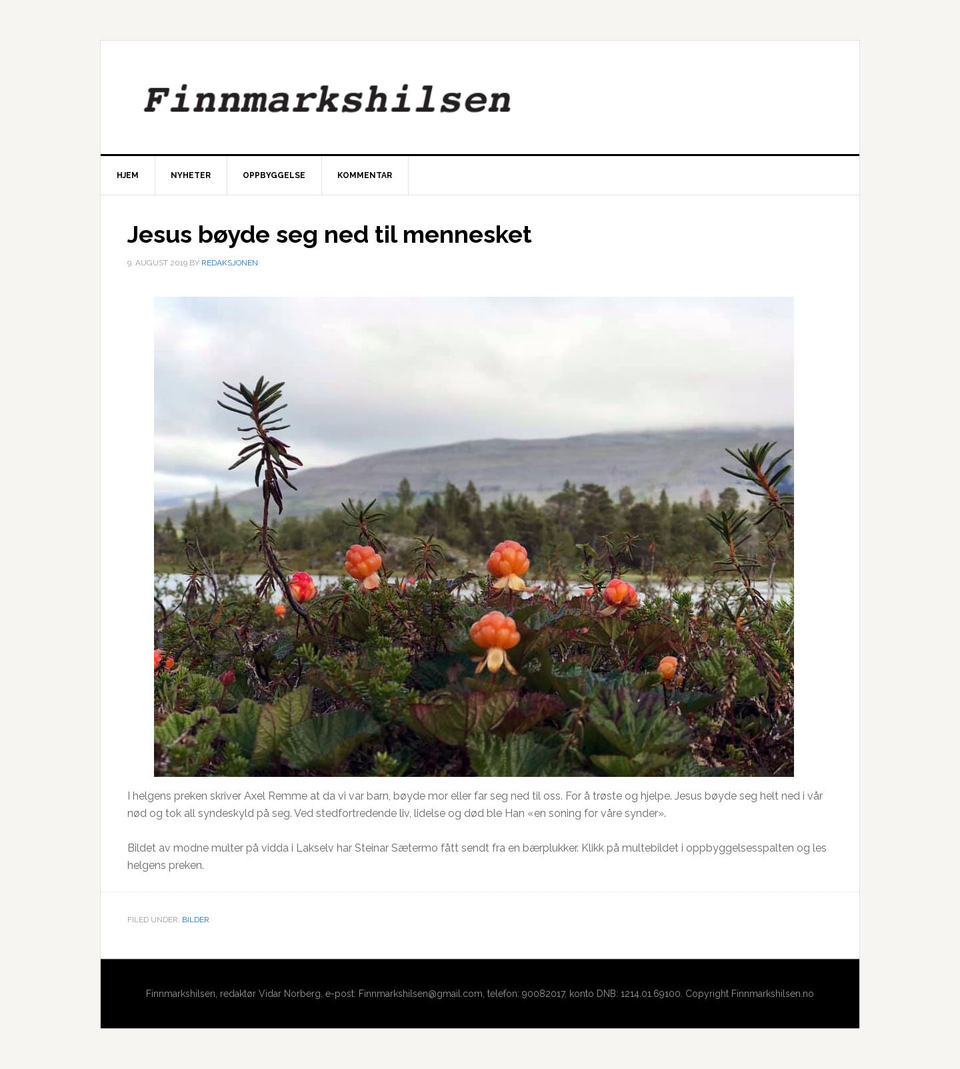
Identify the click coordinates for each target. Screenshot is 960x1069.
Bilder (195, 919)
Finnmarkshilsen (480, 97)
